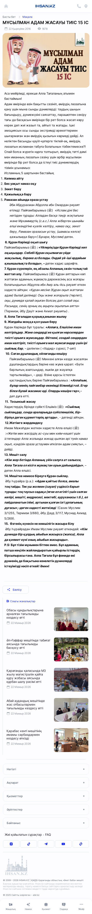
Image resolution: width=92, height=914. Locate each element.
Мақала (27, 16)
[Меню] (81, 906)
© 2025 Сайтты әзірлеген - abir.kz (21, 895)
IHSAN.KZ (45, 6)
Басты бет (9, 16)
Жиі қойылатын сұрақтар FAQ (28, 834)
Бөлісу (14, 589)
